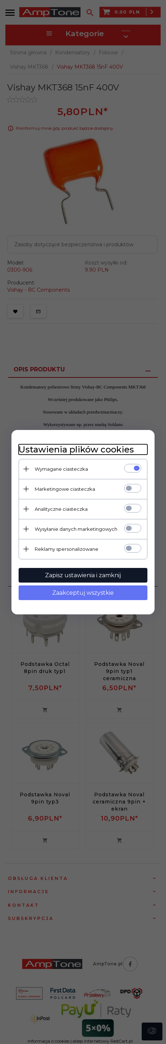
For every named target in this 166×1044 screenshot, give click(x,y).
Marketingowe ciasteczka (65, 489)
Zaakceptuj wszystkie (83, 592)
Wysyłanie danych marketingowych (76, 529)
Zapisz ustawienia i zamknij (83, 575)
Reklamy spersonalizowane (66, 549)
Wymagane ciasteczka (61, 469)
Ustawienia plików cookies (76, 449)
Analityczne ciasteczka (61, 509)
